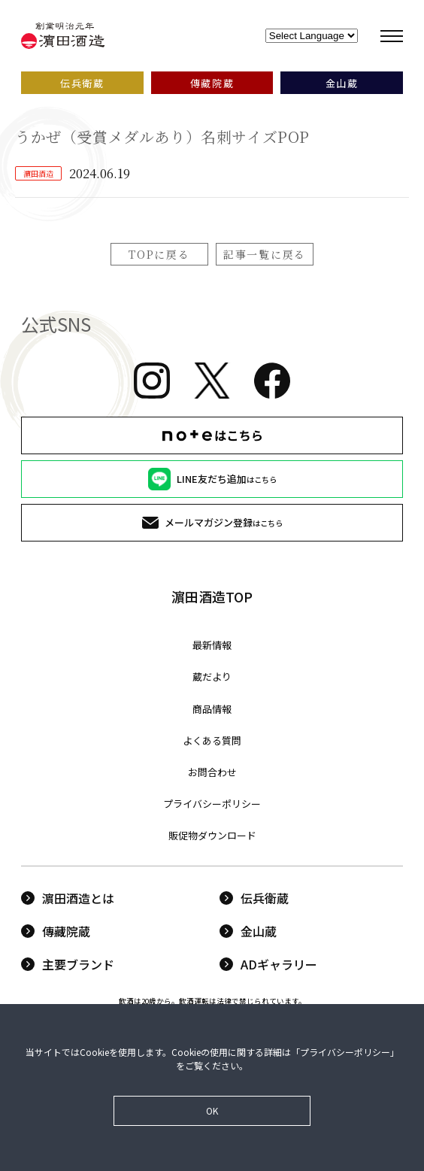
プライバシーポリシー (212, 803)
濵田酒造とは (67, 898)
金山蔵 (248, 931)
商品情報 (212, 709)
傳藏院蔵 (55, 931)
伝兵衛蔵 (254, 898)
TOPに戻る (159, 254)
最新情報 (212, 645)
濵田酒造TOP (212, 596)
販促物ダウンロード (212, 835)
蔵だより (212, 676)
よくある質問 (212, 740)
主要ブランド (67, 964)
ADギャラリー (268, 964)
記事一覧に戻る (264, 254)
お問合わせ (212, 772)
